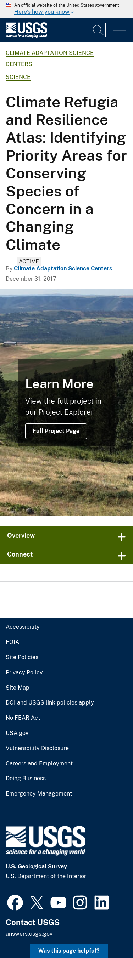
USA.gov (17, 733)
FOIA (12, 642)
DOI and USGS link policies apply (50, 703)
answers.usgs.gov (29, 933)
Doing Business (26, 778)
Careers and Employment (39, 763)
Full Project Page (56, 431)
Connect (20, 554)
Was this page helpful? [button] (69, 950)
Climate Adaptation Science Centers (63, 268)
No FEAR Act (23, 718)
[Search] (99, 30)
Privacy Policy (24, 672)
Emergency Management (39, 794)
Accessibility (23, 627)
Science (18, 77)
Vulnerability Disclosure (37, 748)
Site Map (17, 688)
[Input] (82, 30)
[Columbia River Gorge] (66, 402)
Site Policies (22, 657)
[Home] (26, 36)
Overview (21, 535)
